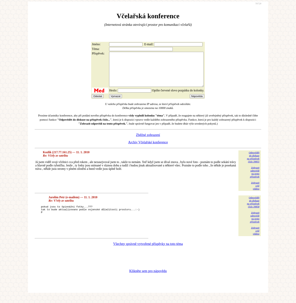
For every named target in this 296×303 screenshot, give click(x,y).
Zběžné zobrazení (148, 142)
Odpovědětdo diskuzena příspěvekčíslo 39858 (253, 209)
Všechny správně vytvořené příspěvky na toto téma (148, 250)
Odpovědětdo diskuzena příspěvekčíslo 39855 (253, 164)
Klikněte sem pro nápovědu (148, 278)
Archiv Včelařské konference (148, 149)
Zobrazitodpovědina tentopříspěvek (254, 179)
